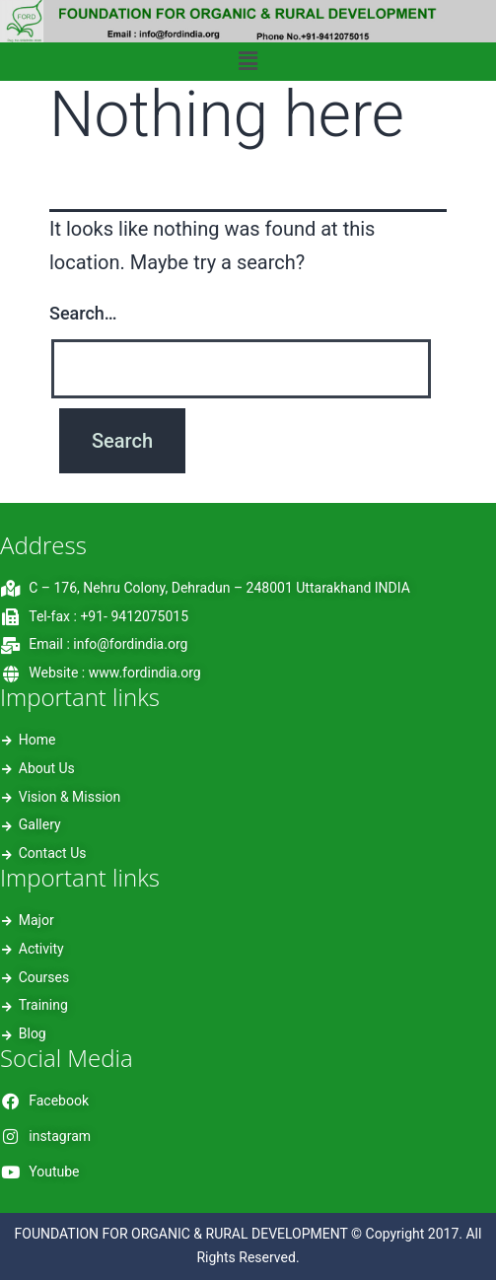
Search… (83, 313)
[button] (247, 61)
